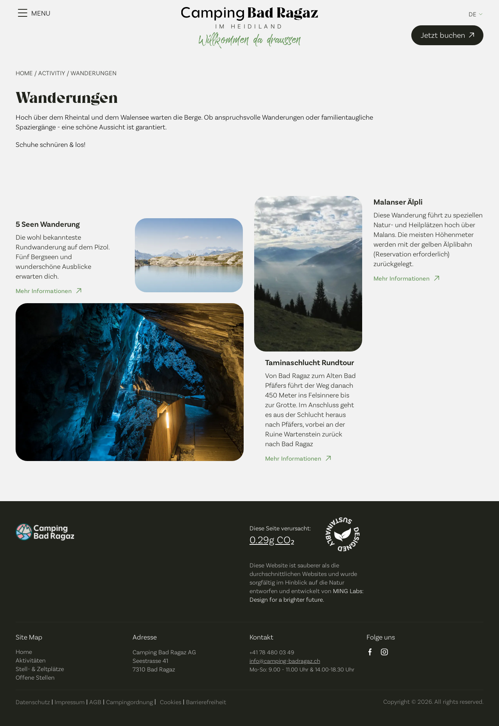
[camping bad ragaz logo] (249, 14)
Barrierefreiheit (206, 701)
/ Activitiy (50, 72)
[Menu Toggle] (34, 13)
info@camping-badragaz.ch (285, 660)
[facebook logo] (369, 652)
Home (25, 72)
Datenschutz (33, 701)
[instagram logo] (384, 652)
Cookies (170, 701)
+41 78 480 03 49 (272, 651)
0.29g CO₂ (272, 539)
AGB (95, 701)
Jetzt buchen (448, 35)
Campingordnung (129, 701)
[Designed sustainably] (342, 534)
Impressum (70, 701)
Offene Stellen (35, 677)
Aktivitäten (31, 660)
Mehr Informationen (44, 290)
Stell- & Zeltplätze (40, 668)
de (472, 14)
